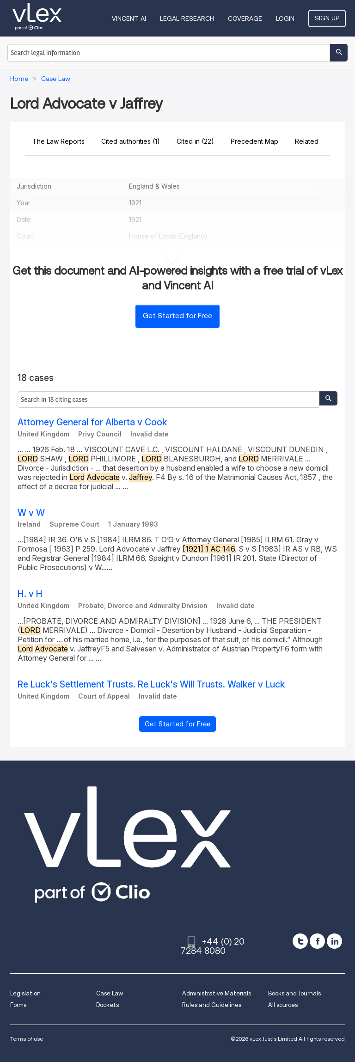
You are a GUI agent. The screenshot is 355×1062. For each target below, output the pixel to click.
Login (285, 18)
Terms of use (26, 1039)
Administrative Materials (216, 993)
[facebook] (317, 941)
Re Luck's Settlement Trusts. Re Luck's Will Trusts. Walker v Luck (151, 684)
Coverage (245, 18)
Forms (18, 1004)
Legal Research (187, 18)
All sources (283, 1004)
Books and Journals (294, 993)
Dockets (107, 1004)
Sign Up (327, 18)
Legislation (25, 993)
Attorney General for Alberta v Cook (92, 422)
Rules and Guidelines (211, 1004)
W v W (31, 513)
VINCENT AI (129, 18)
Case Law (109, 993)
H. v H (30, 594)
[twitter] (300, 941)
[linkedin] (334, 941)
